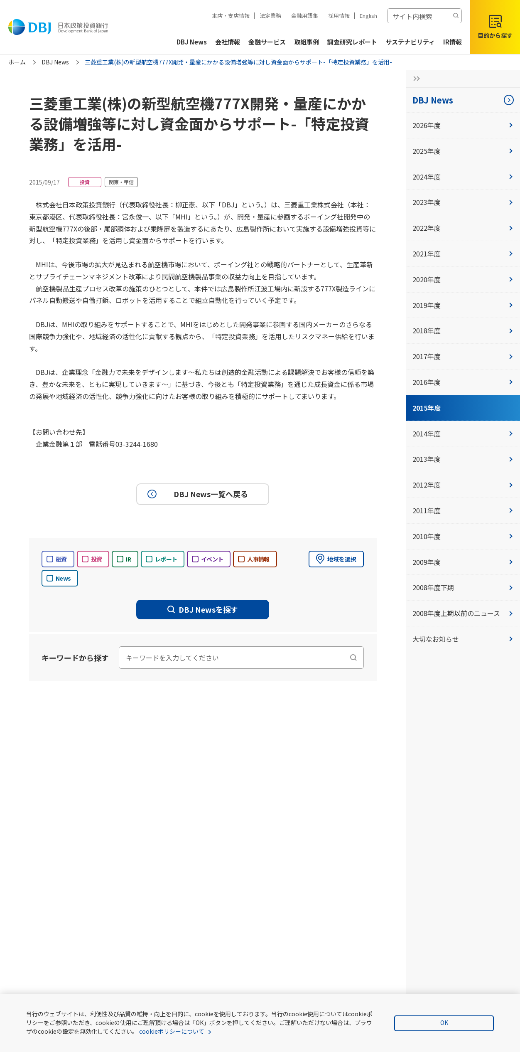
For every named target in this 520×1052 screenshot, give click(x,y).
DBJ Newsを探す (202, 609)
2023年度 (462, 202)
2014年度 (462, 434)
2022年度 (462, 228)
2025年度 (462, 151)
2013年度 (462, 459)
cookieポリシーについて (171, 1031)
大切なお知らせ (462, 639)
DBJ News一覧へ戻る (196, 494)
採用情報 (339, 16)
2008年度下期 (462, 587)
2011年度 (462, 510)
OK (444, 1022)
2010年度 (462, 536)
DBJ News (55, 62)
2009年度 (462, 562)
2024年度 (462, 177)
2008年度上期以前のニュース (462, 613)
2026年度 (462, 125)
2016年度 (462, 382)
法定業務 (270, 16)
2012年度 (462, 485)
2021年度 (462, 254)
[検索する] (455, 15)
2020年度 (462, 279)
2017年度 (462, 356)
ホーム (17, 62)
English (368, 16)
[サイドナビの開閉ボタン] (414, 78)
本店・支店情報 (231, 16)
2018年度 (462, 330)
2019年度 (462, 305)
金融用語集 (304, 16)
